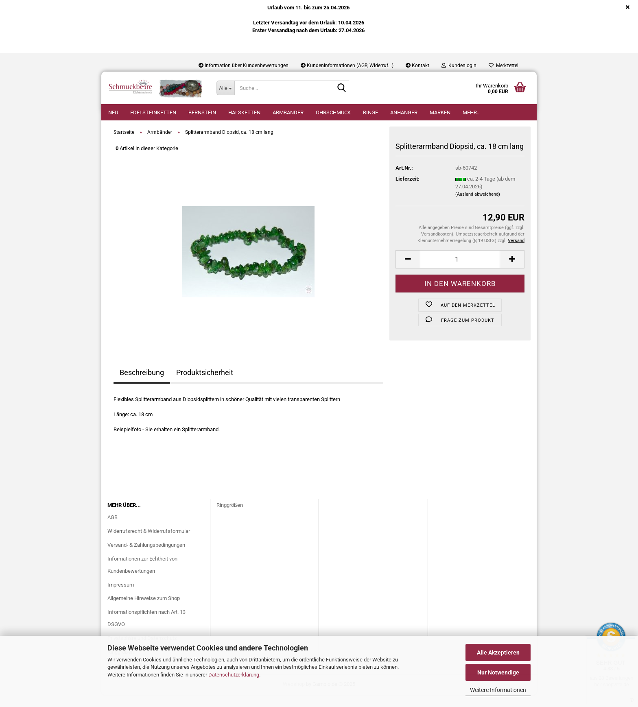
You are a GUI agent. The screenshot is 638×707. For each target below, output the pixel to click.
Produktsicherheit (204, 384)
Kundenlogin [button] (458, 65)
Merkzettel (503, 65)
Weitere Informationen (498, 690)
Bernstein (202, 112)
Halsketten (244, 112)
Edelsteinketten (153, 112)
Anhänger (403, 112)
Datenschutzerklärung (233, 675)
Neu (113, 112)
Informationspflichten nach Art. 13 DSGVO (146, 630)
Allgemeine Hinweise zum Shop (143, 610)
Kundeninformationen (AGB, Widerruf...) (347, 65)
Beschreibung (142, 384)
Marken (440, 112)
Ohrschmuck (333, 112)
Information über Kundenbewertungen (243, 65)
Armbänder (288, 112)
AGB (112, 529)
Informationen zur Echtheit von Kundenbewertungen (142, 577)
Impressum (120, 597)
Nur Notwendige (498, 672)
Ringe (370, 112)
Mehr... (472, 112)
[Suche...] (225, 88)
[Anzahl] (460, 271)
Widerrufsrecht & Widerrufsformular (148, 543)
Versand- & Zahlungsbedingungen (146, 557)
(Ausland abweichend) (477, 206)
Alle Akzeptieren (498, 652)
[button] (407, 271)
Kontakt (417, 65)
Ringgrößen (229, 517)
